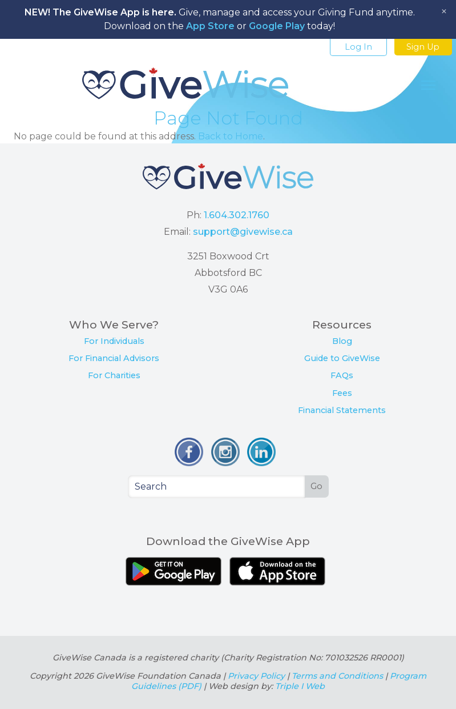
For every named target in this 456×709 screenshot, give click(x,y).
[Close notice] (444, 12)
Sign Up (422, 47)
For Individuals (114, 341)
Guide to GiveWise (342, 358)
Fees (342, 393)
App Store (210, 26)
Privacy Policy (256, 676)
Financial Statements (342, 410)
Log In (358, 47)
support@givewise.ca (243, 231)
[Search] (217, 486)
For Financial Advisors (113, 358)
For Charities (114, 375)
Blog (342, 341)
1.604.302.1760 (236, 215)
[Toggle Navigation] (428, 85)
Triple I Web (300, 686)
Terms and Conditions (337, 676)
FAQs (341, 375)
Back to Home (230, 136)
